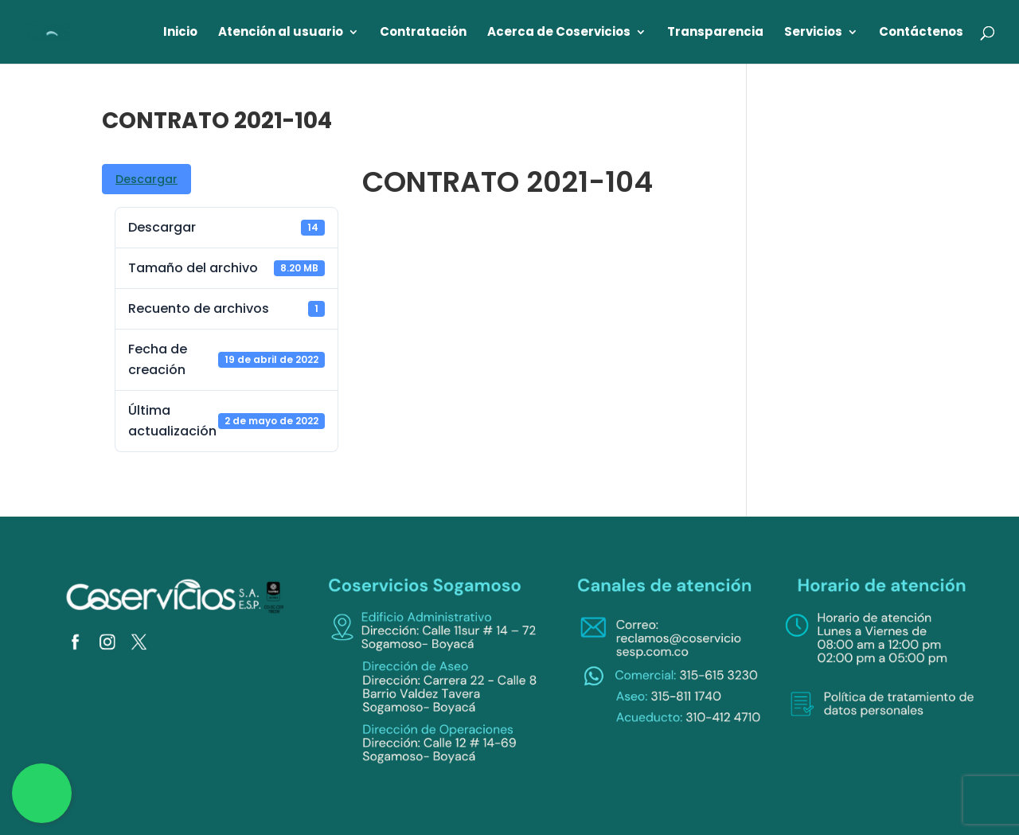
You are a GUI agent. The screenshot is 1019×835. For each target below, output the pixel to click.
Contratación (423, 33)
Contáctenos (921, 33)
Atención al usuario (280, 33)
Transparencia (715, 33)
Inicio (180, 33)
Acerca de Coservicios (559, 33)
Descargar (146, 179)
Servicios (813, 33)
